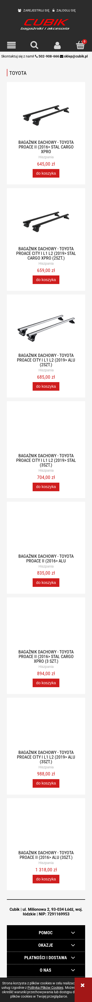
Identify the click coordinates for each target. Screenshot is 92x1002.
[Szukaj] (34, 45)
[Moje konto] (57, 45)
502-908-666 (49, 56)
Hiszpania (46, 157)
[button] (11, 45)
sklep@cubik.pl (76, 56)
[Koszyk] (80, 45)
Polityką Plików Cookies (45, 988)
